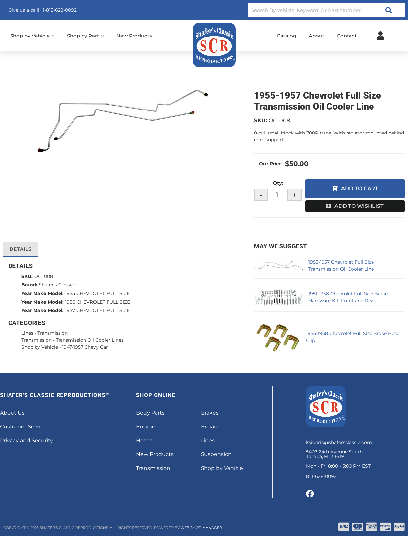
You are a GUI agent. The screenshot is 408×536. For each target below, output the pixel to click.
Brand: (29, 285)
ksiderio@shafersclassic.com (339, 442)
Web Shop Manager (201, 527)
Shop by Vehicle (39, 347)
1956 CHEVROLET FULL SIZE (97, 302)
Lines (27, 333)
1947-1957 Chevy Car (85, 347)
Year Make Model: (42, 293)
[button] (326, 10)
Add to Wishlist (359, 206)
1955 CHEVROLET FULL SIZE (97, 293)
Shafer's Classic (56, 285)
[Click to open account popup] (380, 35)
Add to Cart (359, 188)
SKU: (260, 120)
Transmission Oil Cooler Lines (90, 340)
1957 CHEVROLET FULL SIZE (97, 310)
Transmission (52, 333)
